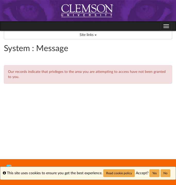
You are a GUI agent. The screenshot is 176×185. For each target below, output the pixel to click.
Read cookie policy (119, 173)
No (165, 173)
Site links (88, 35)
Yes (154, 173)
